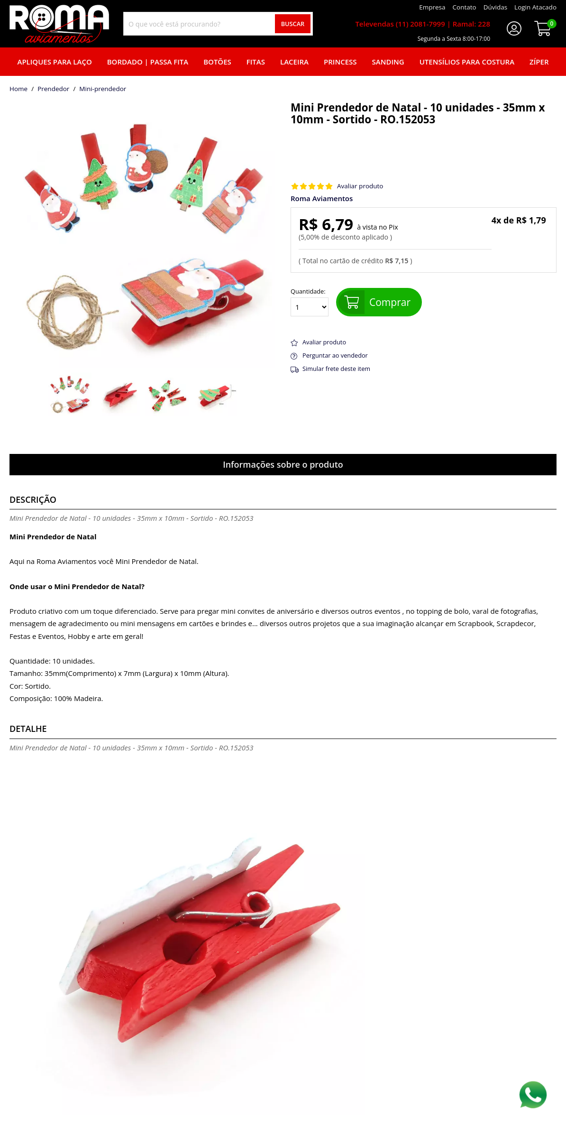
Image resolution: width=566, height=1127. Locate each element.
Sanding (388, 61)
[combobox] (218, 24)
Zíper (538, 61)
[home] (59, 24)
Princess (340, 61)
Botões (217, 61)
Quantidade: (310, 302)
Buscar (293, 23)
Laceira (294, 61)
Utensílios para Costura (467, 61)
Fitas (255, 61)
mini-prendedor (102, 89)
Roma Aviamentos (322, 198)
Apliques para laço (54, 61)
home (18, 89)
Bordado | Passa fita (147, 61)
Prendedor (53, 89)
